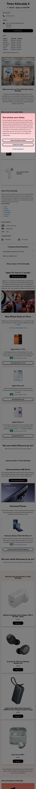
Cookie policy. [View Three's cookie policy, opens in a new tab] (6, 135)
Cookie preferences (18, 149)
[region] (18, 133)
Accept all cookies (18, 144)
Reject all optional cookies (18, 140)
